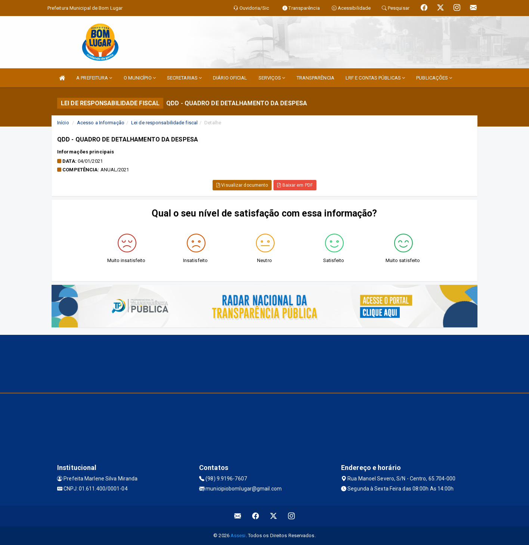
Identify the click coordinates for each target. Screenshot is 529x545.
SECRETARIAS (184, 78)
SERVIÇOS (272, 78)
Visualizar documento (242, 185)
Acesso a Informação (100, 122)
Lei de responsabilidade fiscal (164, 122)
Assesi (238, 535)
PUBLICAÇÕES (434, 78)
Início (63, 122)
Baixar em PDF (295, 185)
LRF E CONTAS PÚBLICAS (375, 78)
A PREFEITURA (94, 78)
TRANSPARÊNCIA (315, 78)
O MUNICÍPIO (140, 78)
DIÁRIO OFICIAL (230, 78)
